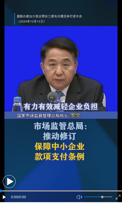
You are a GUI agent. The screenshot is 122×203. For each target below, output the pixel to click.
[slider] (102, 197)
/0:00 (22, 197)
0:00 (14, 197)
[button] (9, 181)
